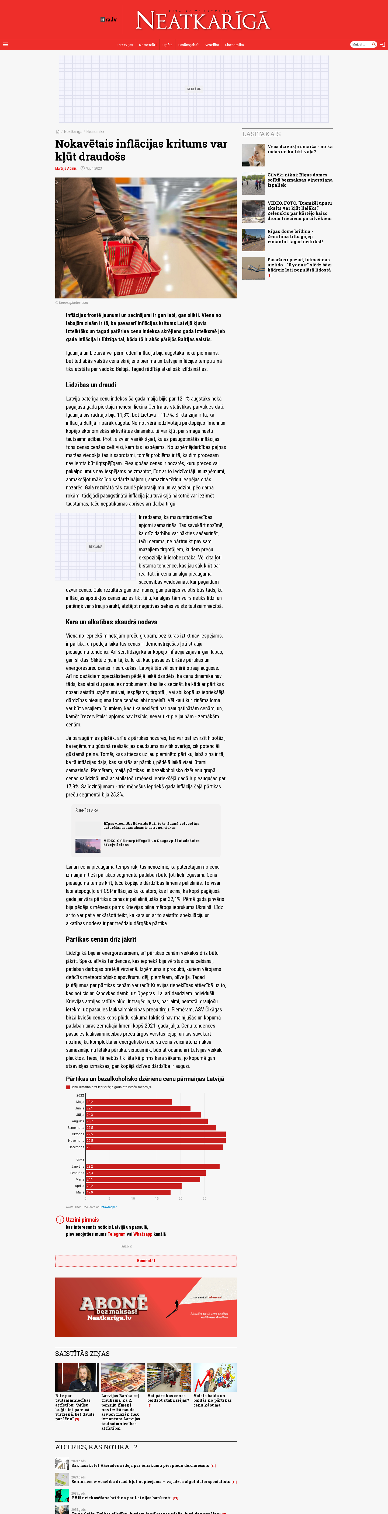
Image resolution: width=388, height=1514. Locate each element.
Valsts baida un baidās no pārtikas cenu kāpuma (212, 1400)
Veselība (212, 45)
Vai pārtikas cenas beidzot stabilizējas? (168, 1398)
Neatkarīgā (73, 131)
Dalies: (127, 1246)
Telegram (117, 1234)
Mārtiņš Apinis (66, 168)
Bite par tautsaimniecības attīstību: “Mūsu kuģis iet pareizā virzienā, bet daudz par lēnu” (75, 1407)
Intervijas (125, 45)
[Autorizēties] (382, 44)
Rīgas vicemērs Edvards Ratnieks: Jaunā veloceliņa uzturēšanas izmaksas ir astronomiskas (151, 825)
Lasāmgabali (188, 45)
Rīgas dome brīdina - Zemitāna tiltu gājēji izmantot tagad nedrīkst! (295, 236)
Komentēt (146, 1260)
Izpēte (167, 45)
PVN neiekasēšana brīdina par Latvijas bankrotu (121, 1497)
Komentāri (148, 45)
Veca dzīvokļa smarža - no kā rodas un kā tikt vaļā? (300, 149)
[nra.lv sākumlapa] (109, 19)
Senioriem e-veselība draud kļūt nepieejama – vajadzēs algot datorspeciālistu (150, 1481)
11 (213, 1466)
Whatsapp (143, 1234)
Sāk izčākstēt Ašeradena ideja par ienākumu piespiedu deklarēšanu (140, 1465)
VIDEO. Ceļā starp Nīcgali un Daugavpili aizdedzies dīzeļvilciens (151, 842)
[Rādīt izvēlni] (5, 44)
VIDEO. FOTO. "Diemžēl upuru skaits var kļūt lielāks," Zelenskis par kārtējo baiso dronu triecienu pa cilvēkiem (300, 210)
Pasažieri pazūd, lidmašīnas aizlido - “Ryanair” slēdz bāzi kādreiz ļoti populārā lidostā (300, 265)
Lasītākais (261, 134)
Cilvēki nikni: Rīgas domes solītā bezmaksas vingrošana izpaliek (300, 180)
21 (175, 1498)
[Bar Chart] (146, 1142)
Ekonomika (234, 45)
